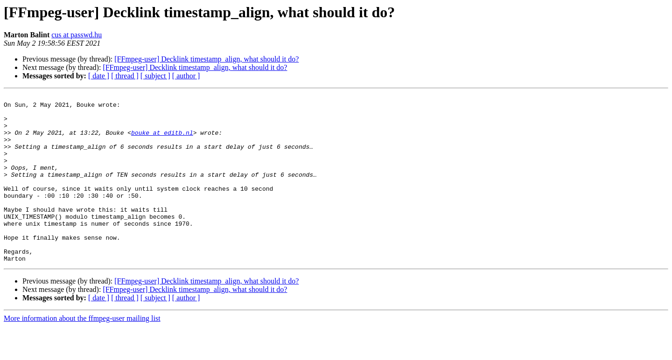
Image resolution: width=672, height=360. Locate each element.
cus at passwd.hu (76, 35)
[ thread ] (125, 76)
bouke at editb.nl (162, 141)
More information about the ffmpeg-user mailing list (82, 352)
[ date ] (98, 76)
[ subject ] (155, 76)
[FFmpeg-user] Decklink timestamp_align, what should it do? (206, 59)
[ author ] (186, 76)
